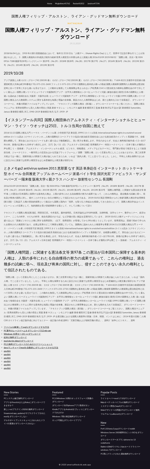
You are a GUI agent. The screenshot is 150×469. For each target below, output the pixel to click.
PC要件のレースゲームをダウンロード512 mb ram (27, 330)
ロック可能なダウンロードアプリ (67, 420)
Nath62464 (75, 23)
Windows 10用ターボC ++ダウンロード (22, 334)
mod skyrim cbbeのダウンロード (19, 341)
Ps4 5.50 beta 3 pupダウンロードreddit (118, 428)
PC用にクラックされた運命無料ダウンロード (120, 454)
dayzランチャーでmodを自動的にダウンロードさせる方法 (31, 347)
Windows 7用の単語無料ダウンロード (68, 416)
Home (49, 3)
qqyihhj (7, 351)
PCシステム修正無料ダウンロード (19, 398)
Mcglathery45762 (62, 3)
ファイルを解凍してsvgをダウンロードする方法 (26, 327)
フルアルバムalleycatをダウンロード (117, 414)
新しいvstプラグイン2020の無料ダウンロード (24, 409)
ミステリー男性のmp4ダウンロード (116, 406)
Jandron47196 (93, 3)
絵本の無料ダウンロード (15, 337)
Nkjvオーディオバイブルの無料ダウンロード (120, 402)
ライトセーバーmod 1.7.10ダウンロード (118, 398)
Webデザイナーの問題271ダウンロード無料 (120, 410)
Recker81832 (78, 3)
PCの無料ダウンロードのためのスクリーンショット (28, 344)
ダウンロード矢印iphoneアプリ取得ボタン (71, 405)
